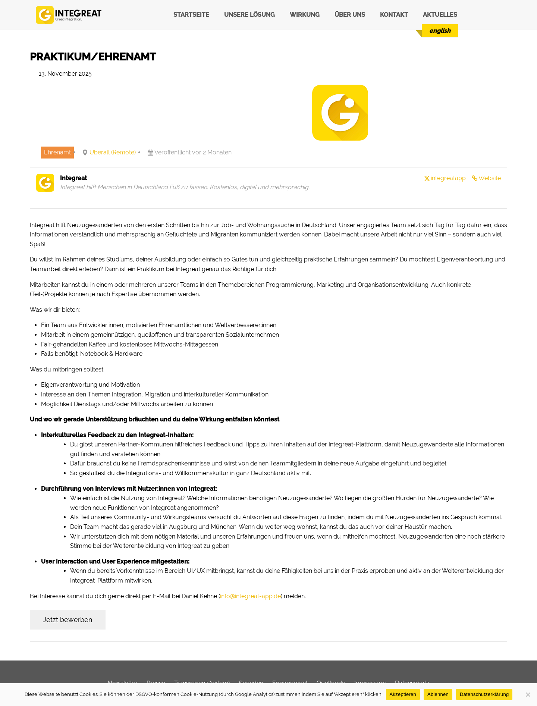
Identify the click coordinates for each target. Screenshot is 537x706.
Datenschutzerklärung (484, 694)
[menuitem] (440, 30)
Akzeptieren (403, 694)
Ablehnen (438, 694)
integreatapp (448, 178)
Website (489, 178)
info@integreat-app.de (250, 596)
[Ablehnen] (527, 694)
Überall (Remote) (113, 152)
